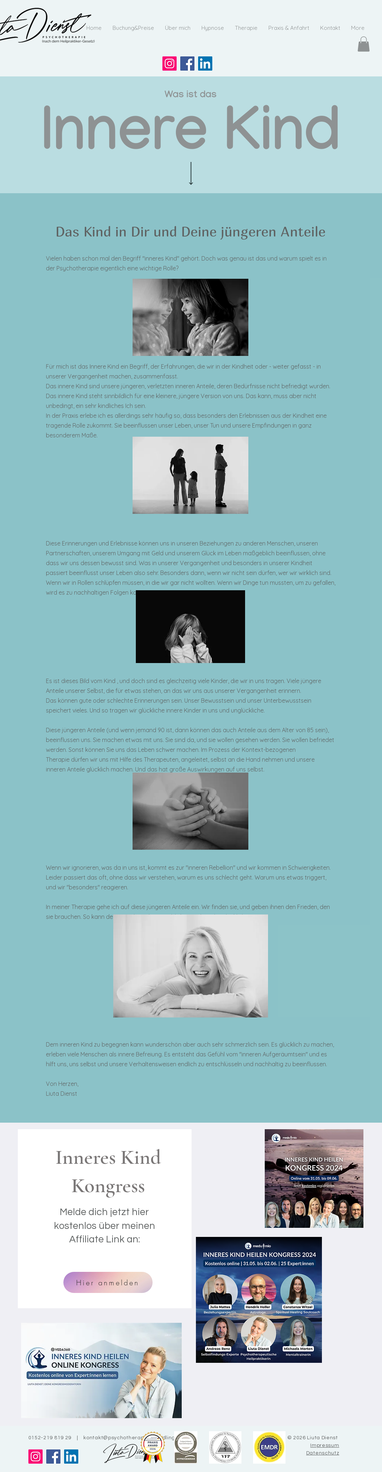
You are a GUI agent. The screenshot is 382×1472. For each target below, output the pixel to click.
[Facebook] (187, 63)
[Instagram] (169, 63)
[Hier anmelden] (108, 1282)
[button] (363, 44)
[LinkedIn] (205, 63)
